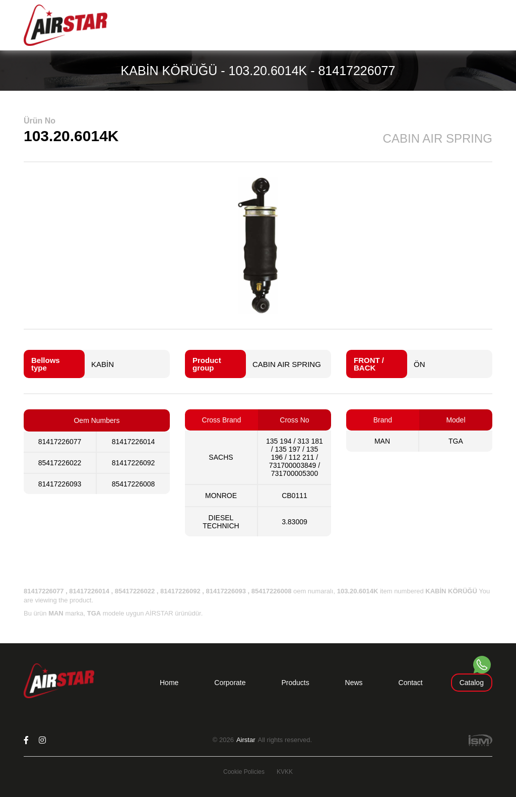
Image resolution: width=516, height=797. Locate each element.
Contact (411, 683)
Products (295, 683)
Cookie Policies (244, 771)
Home (169, 683)
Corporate (229, 683)
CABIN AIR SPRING (286, 364)
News (354, 683)
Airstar (245, 740)
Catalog (472, 683)
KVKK (285, 771)
